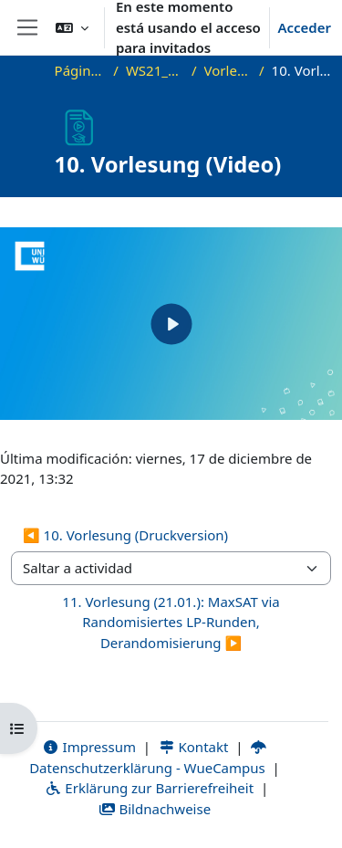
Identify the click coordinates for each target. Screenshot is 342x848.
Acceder (304, 27)
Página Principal (81, 70)
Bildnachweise (154, 809)
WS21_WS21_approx (155, 70)
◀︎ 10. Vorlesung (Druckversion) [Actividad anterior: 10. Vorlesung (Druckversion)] (125, 535)
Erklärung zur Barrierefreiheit (149, 788)
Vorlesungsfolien (228, 70)
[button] (72, 27)
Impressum (89, 747)
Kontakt (193, 747)
